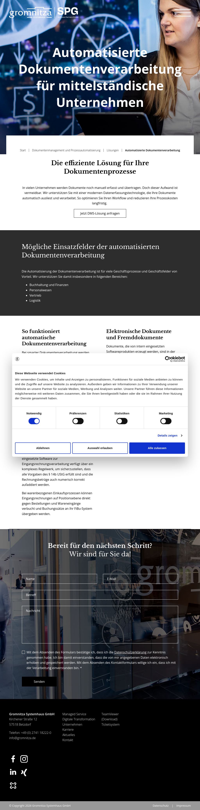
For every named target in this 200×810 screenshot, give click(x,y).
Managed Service (74, 714)
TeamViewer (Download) (110, 717)
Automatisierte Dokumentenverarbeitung (152, 150)
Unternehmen (72, 724)
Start (23, 150)
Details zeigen (167, 435)
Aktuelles (68, 735)
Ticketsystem (111, 724)
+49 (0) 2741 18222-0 (36, 733)
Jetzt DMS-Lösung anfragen (100, 213)
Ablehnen (42, 448)
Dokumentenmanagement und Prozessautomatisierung (66, 150)
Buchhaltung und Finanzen (48, 285)
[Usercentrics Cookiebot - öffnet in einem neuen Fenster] (168, 359)
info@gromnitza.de (22, 738)
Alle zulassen (157, 448)
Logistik (34, 300)
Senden (39, 681)
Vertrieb (35, 295)
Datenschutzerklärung (130, 652)
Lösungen (113, 150)
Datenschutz (161, 805)
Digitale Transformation (78, 719)
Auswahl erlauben (100, 448)
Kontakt (67, 740)
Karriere (68, 729)
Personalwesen (40, 290)
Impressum (183, 805)
